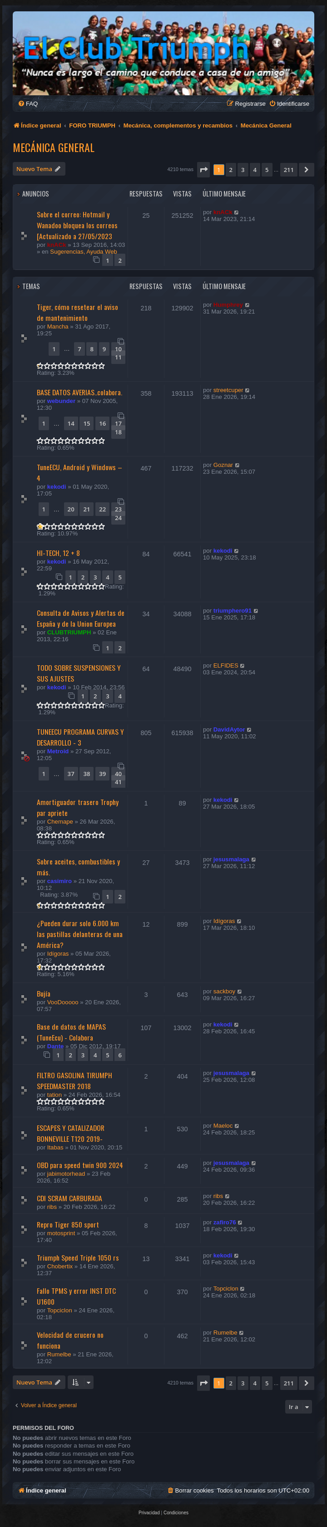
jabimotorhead (66, 1173)
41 (118, 782)
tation (54, 1094)
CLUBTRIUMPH (69, 632)
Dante (55, 1046)
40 (118, 774)
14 (71, 423)
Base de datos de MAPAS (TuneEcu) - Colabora (71, 1032)
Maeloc (223, 1125)
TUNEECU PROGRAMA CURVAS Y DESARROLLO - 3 (80, 737)
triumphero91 (232, 610)
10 (118, 349)
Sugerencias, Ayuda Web (83, 251)
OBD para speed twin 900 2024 (80, 1164)
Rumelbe (59, 1354)
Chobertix (60, 1266)
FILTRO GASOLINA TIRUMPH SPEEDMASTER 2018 (74, 1080)
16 (102, 423)
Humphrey (228, 304)
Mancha (58, 326)
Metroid (58, 751)
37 (71, 774)
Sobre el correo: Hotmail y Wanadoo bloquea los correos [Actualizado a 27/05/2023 (77, 225)
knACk (56, 244)
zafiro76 (224, 1222)
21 (86, 509)
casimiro (59, 881)
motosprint (61, 1233)
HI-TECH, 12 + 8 (58, 552)
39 (102, 774)
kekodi (56, 486)
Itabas (55, 1147)
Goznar (223, 465)
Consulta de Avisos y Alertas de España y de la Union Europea (80, 618)
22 (102, 509)
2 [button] (231, 170)
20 (71, 509)
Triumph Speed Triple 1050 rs (78, 1257)
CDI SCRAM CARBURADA (69, 1198)
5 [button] (266, 170)
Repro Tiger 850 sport (68, 1224)
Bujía (43, 993)
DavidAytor (229, 729)
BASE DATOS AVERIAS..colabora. (79, 392)
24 (118, 518)
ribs (52, 1206)
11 (118, 357)
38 (86, 774)
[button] (203, 169)
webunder (61, 401)
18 (118, 432)
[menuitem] (28, 103)
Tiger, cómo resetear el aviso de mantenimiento (77, 312)
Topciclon (59, 1310)
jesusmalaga (231, 859)
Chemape (60, 821)
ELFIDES (225, 665)
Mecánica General (53, 147)
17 (118, 423)
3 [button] (242, 170)
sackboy (224, 991)
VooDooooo (63, 1002)
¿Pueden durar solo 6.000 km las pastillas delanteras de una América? (80, 934)
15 (86, 423)
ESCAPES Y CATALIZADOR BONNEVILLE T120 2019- (70, 1133)
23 (118, 509)
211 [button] (289, 170)
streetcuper (228, 390)
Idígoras (58, 953)
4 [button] (255, 170)
